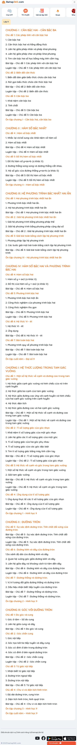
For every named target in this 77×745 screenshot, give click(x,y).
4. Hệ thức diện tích (16, 403)
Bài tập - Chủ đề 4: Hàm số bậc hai (24, 288)
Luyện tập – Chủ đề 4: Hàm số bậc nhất (27, 151)
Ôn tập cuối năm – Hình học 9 (21, 713)
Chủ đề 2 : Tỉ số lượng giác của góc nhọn (27, 427)
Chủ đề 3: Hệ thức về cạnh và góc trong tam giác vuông (36, 465)
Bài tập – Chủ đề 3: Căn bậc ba (22, 110)
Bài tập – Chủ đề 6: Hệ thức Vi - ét (24, 335)
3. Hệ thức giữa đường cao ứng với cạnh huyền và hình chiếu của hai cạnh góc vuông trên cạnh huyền (38, 397)
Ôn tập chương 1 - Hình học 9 (21, 513)
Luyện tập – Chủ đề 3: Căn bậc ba (24, 114)
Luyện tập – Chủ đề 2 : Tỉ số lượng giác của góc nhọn (34, 460)
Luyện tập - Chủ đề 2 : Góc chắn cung (26, 661)
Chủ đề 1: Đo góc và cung (19, 614)
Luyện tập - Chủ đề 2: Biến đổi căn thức (27, 91)
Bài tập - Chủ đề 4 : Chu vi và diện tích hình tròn (31, 703)
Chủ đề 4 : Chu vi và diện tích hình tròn (26, 689)
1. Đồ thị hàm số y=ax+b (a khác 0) (24, 161)
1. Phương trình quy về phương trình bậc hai (29, 344)
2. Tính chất (12, 105)
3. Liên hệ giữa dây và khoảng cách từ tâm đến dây (33, 563)
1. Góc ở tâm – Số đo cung (20, 619)
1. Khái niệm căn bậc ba (18, 100)
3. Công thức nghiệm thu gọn (21, 307)
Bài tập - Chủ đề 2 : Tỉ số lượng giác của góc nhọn (33, 456)
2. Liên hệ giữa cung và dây (20, 624)
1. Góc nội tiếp (13, 638)
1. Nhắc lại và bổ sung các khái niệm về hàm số (31, 137)
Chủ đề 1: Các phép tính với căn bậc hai (27, 35)
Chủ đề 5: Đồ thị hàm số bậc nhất (24, 156)
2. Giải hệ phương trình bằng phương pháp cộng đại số (35, 226)
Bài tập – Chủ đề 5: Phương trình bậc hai (27, 312)
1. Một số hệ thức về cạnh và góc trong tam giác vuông (36, 470)
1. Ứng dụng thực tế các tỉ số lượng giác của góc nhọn (35, 499)
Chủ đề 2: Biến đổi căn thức (20, 72)
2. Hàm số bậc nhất (16, 142)
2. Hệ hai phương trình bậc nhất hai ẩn (26, 207)
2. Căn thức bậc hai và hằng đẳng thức (26, 44)
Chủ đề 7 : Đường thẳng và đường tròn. (26, 577)
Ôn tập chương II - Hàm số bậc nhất (25, 184)
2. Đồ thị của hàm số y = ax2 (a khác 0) (27, 283)
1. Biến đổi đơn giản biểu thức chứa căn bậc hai (31, 77)
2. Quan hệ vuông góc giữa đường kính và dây (30, 558)
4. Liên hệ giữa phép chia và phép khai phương (31, 53)
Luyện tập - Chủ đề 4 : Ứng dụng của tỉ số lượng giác (34, 508)
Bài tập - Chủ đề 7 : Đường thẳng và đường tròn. (32, 591)
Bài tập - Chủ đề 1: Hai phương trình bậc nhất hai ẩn (33, 212)
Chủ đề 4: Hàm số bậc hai (19, 274)
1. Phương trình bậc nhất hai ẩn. (22, 203)
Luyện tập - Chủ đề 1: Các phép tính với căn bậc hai (33, 67)
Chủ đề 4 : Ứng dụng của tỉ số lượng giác (27, 494)
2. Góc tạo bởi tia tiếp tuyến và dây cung (28, 642)
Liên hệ (40, 732)
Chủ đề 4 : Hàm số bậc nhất (21, 133)
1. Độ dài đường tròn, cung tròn (22, 694)
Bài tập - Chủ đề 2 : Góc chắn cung (24, 657)
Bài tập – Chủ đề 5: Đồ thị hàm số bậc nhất (29, 175)
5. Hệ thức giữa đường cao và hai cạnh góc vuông (32, 408)
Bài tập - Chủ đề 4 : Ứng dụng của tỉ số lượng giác (33, 503)
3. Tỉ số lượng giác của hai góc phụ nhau (27, 441)
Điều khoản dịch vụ (8, 732)
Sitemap (34, 732)
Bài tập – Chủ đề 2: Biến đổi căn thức (25, 86)
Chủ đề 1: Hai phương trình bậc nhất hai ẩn (28, 198)
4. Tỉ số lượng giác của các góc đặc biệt (27, 446)
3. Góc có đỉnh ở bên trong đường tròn (26, 647)
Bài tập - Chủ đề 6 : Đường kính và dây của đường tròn (35, 568)
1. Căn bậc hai (13, 39)
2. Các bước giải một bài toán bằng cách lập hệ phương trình (38, 245)
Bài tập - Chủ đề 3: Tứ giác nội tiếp (24, 685)
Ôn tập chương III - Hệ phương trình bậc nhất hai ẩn (33, 257)
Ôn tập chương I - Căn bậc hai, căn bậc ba (28, 119)
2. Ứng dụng (12, 330)
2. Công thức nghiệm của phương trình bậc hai (30, 302)
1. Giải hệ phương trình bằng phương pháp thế (30, 221)
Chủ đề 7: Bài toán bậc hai (20, 340)
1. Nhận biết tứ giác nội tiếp (20, 671)
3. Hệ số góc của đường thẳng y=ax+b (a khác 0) (32, 170)
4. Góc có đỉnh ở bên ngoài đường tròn (26, 652)
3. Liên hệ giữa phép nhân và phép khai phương (31, 49)
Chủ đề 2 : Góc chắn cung (19, 633)
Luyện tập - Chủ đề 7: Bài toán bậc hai (26, 354)
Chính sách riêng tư (23, 732)
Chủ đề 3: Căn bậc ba (17, 96)
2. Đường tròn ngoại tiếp (19, 675)
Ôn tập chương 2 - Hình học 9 (21, 601)
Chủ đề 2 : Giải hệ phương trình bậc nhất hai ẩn (31, 217)
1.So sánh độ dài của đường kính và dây (27, 554)
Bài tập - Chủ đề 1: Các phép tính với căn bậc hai (32, 63)
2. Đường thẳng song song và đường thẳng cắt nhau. (34, 166)
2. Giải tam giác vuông (17, 474)
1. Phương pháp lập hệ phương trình (25, 240)
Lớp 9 (6, 22)
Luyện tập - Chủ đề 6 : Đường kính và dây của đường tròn (37, 573)
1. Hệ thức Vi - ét (14, 326)
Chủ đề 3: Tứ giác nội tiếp (19, 666)
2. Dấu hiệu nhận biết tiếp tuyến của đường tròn (31, 587)
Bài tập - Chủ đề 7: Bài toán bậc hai (25, 349)
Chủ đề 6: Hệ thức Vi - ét (19, 321)
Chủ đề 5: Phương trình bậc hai (22, 293)
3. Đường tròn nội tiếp (17, 680)
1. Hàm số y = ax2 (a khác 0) (21, 279)
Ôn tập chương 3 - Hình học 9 (21, 708)
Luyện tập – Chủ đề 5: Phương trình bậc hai (29, 316)
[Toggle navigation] (74, 2)
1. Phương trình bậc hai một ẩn (22, 298)
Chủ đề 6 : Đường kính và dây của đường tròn (30, 549)
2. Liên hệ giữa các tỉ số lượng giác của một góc (32, 437)
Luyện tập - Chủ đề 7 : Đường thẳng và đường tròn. (33, 596)
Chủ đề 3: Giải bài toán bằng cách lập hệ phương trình (35, 235)
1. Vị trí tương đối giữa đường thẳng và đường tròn (32, 582)
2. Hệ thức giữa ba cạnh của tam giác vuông (30, 391)
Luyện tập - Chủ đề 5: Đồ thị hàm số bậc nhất (30, 180)
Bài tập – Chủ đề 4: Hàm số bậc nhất (25, 147)
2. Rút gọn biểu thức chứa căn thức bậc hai (29, 82)
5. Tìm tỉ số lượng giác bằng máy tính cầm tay (30, 451)
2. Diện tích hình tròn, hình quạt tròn (25, 699)
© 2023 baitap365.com (11, 743)
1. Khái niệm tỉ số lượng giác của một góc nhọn (31, 432)
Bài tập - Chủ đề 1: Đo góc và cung (24, 628)
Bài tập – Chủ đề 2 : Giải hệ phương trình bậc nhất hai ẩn (36, 231)
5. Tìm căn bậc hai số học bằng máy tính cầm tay (32, 58)
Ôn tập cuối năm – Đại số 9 (20, 359)
